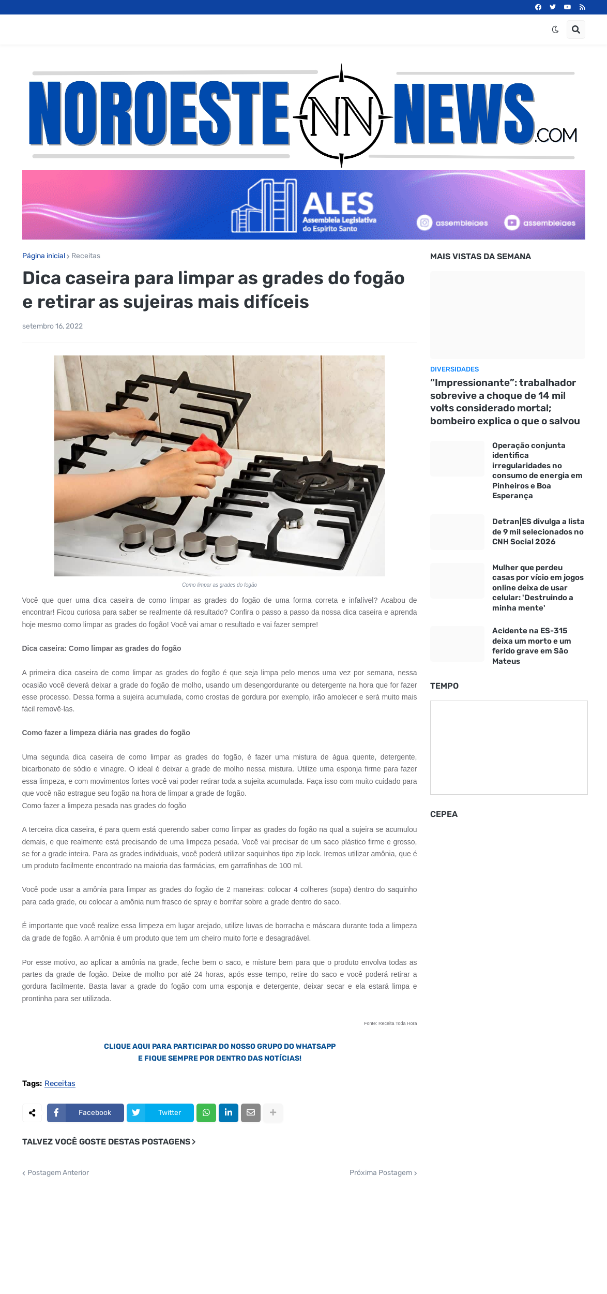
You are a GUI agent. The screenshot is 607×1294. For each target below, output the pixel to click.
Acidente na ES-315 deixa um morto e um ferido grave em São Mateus (531, 646)
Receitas (85, 256)
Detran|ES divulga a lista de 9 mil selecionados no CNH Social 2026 (538, 531)
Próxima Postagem (381, 1173)
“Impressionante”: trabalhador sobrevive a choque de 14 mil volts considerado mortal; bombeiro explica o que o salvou (505, 402)
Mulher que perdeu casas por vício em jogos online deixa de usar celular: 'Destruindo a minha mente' (538, 588)
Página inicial (43, 256)
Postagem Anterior (58, 1173)
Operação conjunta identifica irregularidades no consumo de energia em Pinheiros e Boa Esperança (537, 471)
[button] (555, 29)
